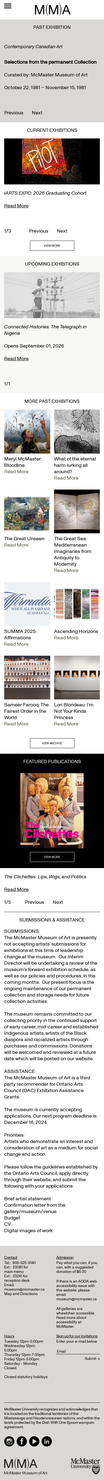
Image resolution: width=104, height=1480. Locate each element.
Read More (16, 205)
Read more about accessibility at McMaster (71, 1322)
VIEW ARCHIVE (52, 743)
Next (37, 112)
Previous (13, 112)
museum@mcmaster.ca (24, 1289)
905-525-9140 (24, 1262)
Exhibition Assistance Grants (44, 1093)
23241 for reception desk (17, 1278)
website (42, 1179)
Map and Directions (21, 1293)
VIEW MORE (52, 246)
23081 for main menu (16, 1269)
